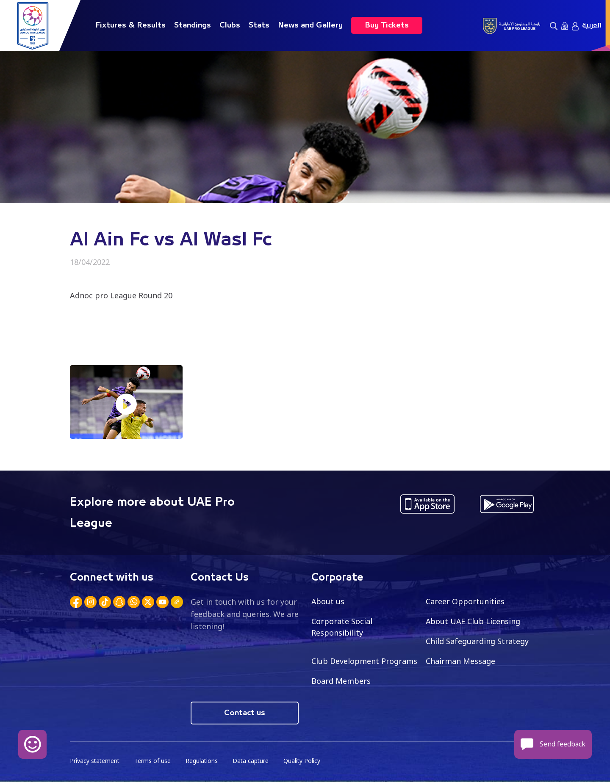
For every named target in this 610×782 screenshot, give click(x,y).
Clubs (229, 25)
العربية (592, 25)
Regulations (203, 761)
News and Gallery (310, 25)
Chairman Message (460, 661)
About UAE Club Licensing (473, 621)
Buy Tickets (387, 25)
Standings (192, 25)
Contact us (244, 713)
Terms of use (154, 761)
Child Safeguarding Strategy (477, 641)
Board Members (341, 681)
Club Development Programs (364, 661)
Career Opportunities (465, 601)
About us (328, 601)
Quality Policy (304, 761)
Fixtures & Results (130, 25)
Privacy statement (95, 761)
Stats (259, 25)
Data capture (252, 761)
